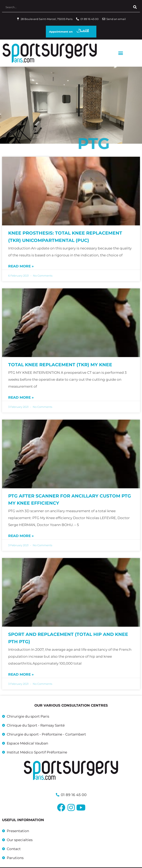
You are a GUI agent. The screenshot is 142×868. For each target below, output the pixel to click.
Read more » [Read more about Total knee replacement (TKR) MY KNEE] (21, 397)
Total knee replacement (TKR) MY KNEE (60, 364)
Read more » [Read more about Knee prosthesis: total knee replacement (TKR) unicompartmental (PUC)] (21, 266)
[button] (121, 53)
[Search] (135, 7)
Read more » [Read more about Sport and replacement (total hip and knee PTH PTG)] (21, 674)
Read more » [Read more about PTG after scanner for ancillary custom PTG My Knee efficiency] (21, 536)
